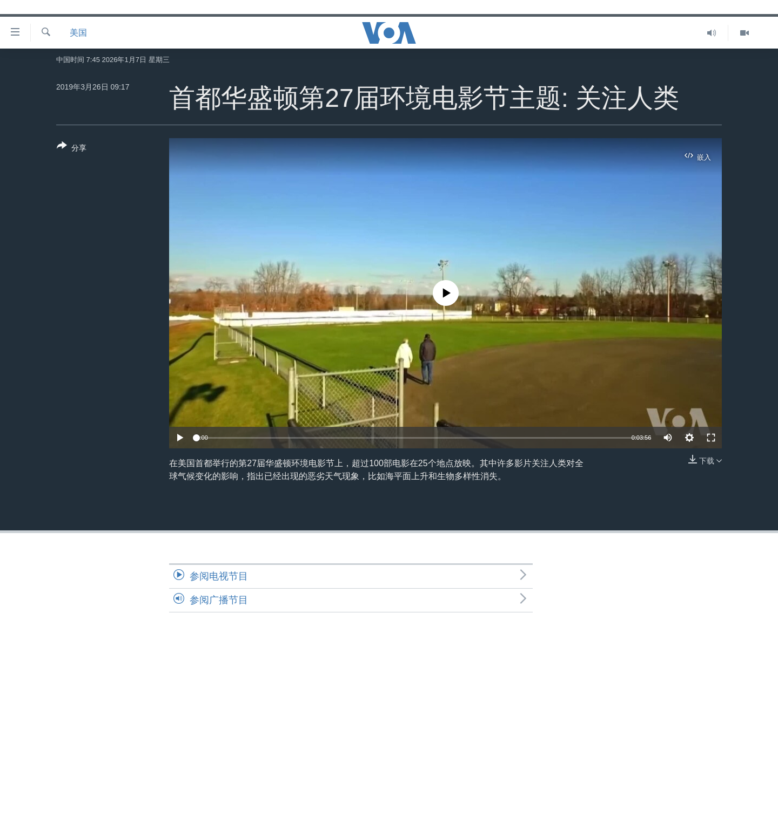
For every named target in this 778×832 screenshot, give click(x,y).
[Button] (71, 149)
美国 (78, 32)
